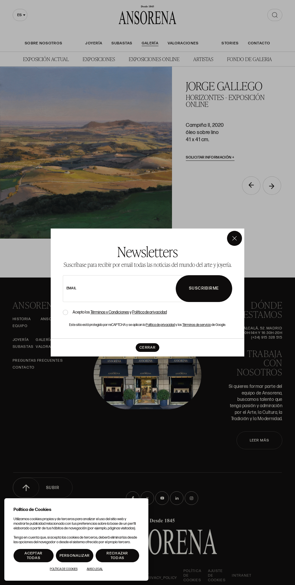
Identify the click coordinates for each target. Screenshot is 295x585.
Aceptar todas (33, 555)
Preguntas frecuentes (38, 360)
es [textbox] (19, 15)
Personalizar (75, 555)
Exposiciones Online (154, 59)
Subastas (121, 43)
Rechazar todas (117, 555)
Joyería (93, 43)
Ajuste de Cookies (217, 575)
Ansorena (52, 319)
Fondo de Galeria (249, 59)
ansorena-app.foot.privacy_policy (151, 575)
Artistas (203, 59)
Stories (230, 43)
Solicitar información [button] (210, 157)
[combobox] (20, 15)
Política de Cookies (63, 569)
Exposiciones (99, 59)
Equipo (20, 326)
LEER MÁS (259, 440)
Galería (150, 43)
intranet (241, 575)
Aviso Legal (95, 569)
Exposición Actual (46, 59)
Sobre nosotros (43, 43)
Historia (22, 319)
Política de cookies (192, 575)
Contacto (259, 43)
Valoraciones (183, 43)
